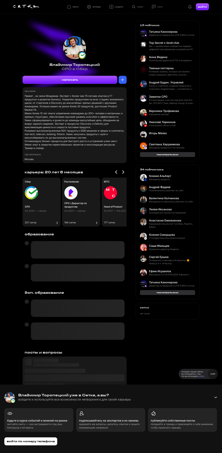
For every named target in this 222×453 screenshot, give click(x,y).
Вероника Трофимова (164, 111)
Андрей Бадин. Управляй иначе (166, 82)
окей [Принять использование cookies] (212, 373)
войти (202, 7)
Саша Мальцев (159, 246)
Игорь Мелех (158, 133)
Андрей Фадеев (159, 187)
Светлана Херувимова (164, 144)
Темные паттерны (161, 68)
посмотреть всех (168, 154)
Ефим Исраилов (160, 271)
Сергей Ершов (159, 257)
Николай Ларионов (162, 122)
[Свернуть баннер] (216, 397)
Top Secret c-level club (164, 43)
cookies (201, 376)
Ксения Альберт (160, 176)
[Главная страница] (26, 7)
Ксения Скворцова (162, 234)
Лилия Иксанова (160, 209)
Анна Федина (158, 57)
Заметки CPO (158, 96)
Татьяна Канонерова (163, 31)
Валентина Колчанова (164, 198)
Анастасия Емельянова (165, 220)
